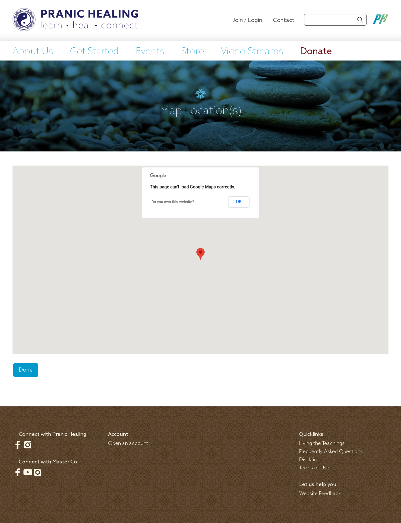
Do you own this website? (173, 202)
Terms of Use (314, 468)
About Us (33, 51)
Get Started (94, 51)
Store (192, 51)
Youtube (28, 472)
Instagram (28, 445)
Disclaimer (311, 460)
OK (239, 201)
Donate (316, 51)
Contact (283, 20)
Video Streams (252, 51)
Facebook (18, 445)
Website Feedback (320, 494)
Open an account (128, 443)
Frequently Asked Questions (331, 452)
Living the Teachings (322, 443)
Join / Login (247, 20)
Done (26, 370)
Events (150, 51)
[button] (200, 254)
